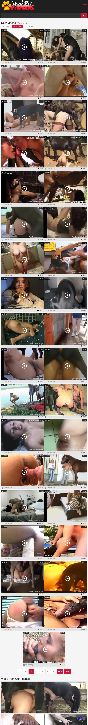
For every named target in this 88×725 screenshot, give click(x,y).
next (60, 671)
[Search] (84, 15)
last (67, 671)
